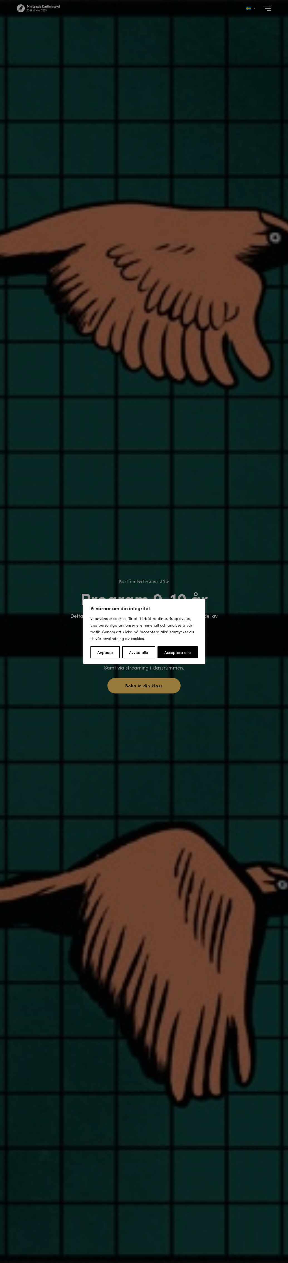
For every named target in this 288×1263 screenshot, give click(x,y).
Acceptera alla (177, 652)
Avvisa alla (138, 652)
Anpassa (105, 652)
